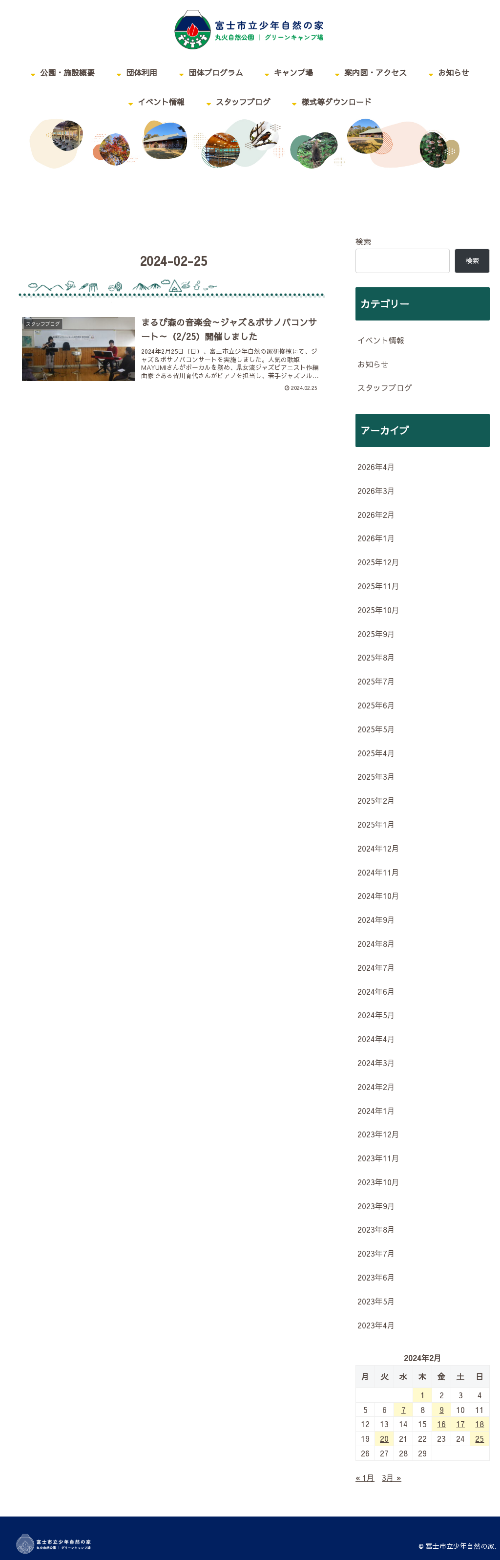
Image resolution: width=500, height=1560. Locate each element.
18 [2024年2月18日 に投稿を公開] (479, 1423)
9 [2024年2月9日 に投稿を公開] (441, 1409)
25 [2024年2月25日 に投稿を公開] (479, 1438)
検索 (363, 241)
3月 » (391, 1477)
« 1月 (365, 1477)
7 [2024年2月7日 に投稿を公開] (403, 1409)
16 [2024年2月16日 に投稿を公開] (441, 1423)
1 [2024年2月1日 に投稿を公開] (422, 1394)
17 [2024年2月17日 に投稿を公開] (460, 1423)
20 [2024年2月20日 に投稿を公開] (384, 1438)
